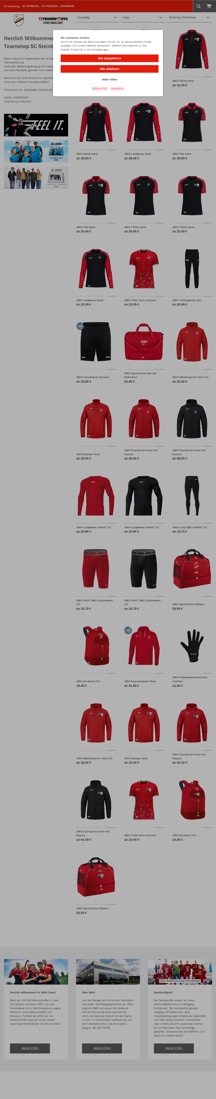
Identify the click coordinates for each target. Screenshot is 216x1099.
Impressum (117, 88)
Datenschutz (99, 88)
